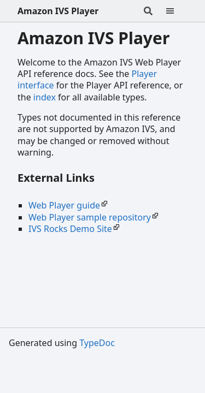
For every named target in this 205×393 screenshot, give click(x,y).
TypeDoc (97, 343)
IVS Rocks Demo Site (70, 229)
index (44, 97)
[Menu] (177, 11)
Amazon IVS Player (57, 11)
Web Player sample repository (89, 217)
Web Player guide (64, 205)
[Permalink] (104, 179)
